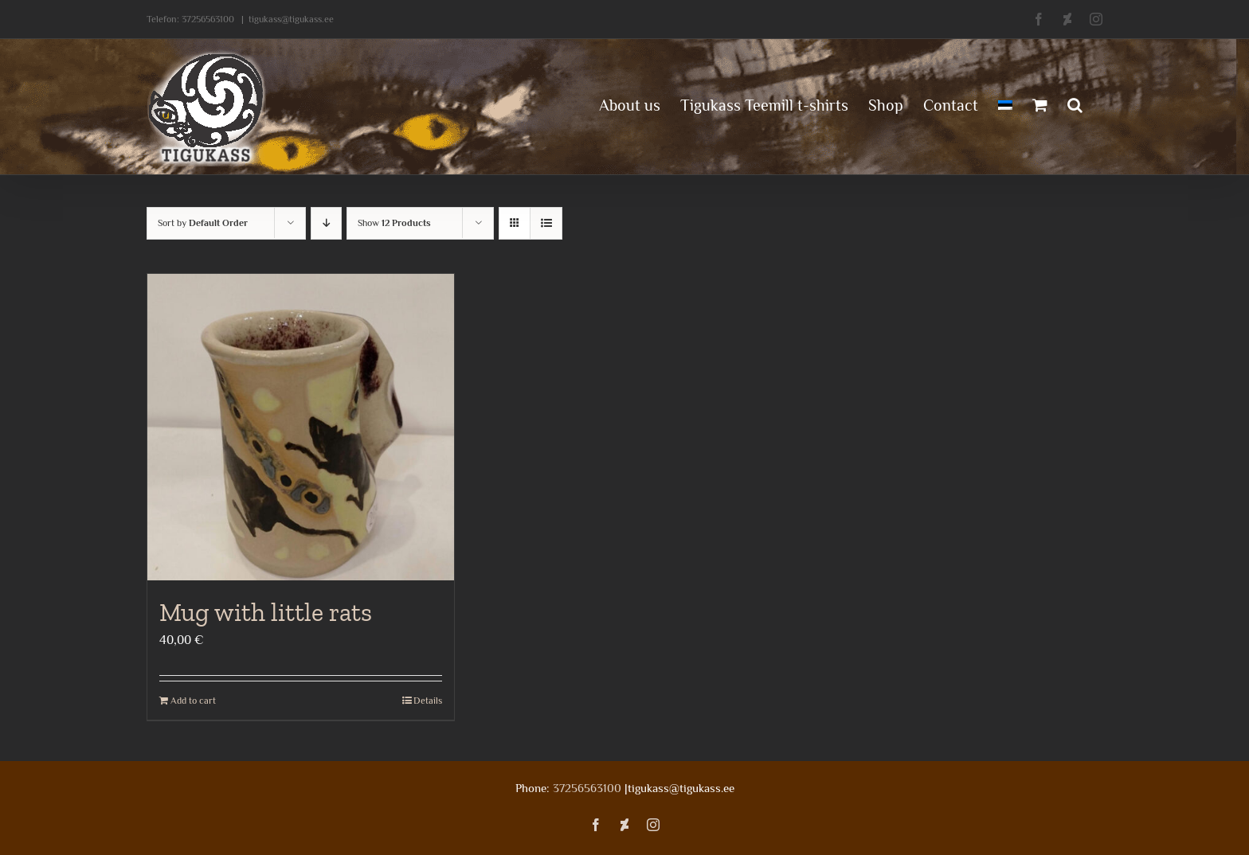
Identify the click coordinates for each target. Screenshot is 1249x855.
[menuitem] (1005, 103)
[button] (1075, 103)
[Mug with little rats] (300, 427)
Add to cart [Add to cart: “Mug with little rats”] (193, 700)
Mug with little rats (265, 612)
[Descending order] (326, 223)
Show (394, 222)
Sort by (203, 222)
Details (427, 700)
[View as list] (546, 223)
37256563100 (208, 19)
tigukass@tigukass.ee (291, 19)
